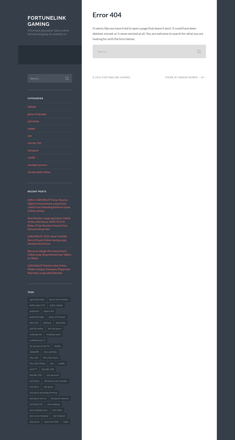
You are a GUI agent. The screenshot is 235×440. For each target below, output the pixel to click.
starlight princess (37, 164)
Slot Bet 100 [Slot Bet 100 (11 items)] (48, 369)
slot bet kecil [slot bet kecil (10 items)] (52, 375)
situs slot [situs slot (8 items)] (33, 357)
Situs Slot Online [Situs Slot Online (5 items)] (37, 363)
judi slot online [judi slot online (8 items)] (36, 328)
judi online (33, 121)
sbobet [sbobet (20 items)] (57, 346)
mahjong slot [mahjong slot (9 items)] (35, 334)
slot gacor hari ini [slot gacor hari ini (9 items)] (37, 398)
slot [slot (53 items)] (52, 363)
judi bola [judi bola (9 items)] (47, 322)
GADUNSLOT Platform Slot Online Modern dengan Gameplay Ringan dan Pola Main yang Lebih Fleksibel (49, 269)
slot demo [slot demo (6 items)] (34, 386)
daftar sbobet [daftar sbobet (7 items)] (56, 305)
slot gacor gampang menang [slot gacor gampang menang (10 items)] (43, 392)
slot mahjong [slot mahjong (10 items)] (53, 404)
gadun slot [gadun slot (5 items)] (49, 311)
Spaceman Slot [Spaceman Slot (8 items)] (51, 421)
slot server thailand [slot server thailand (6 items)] (38, 415)
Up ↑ (203, 77)
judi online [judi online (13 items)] (61, 322)
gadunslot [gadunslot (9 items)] (34, 311)
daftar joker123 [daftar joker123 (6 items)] (37, 305)
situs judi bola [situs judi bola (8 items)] (50, 351)
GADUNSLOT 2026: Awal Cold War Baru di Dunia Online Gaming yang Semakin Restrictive (47, 240)
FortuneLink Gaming (47, 21)
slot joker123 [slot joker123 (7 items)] (36, 404)
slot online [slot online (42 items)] (57, 410)
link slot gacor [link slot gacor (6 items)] (55, 328)
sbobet (31, 128)
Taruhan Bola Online (39, 172)
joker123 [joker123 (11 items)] (34, 322)
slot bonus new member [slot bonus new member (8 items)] (55, 381)
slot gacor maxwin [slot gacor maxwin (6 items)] (60, 398)
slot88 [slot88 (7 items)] (61, 363)
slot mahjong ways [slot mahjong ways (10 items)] (38, 410)
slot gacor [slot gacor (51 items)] (48, 386)
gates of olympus (37, 114)
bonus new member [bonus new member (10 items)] (58, 299)
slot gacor (33, 150)
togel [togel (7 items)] (65, 421)
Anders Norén (187, 77)
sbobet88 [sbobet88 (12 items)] (34, 351)
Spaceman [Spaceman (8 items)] (34, 421)
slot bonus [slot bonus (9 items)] (34, 381)
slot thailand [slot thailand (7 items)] (59, 415)
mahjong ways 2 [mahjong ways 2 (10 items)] (37, 340)
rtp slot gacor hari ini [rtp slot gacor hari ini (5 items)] (39, 346)
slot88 (31, 157)
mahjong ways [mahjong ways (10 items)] (54, 334)
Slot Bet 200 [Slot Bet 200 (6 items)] (35, 375)
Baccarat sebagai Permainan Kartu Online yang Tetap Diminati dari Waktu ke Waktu (49, 254)
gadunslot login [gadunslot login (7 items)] (36, 317)
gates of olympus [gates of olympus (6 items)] (57, 317)
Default (32, 106)
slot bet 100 (34, 142)
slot (30, 135)
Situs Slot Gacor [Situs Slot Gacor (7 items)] (50, 357)
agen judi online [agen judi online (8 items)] (37, 299)
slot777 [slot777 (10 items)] (33, 369)
